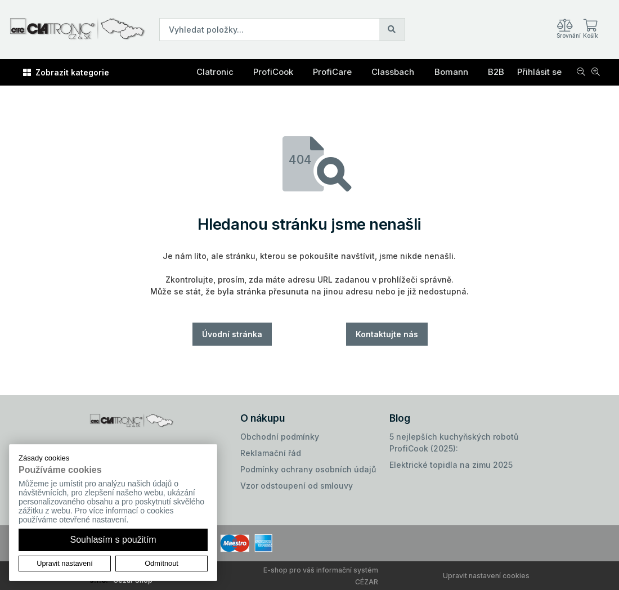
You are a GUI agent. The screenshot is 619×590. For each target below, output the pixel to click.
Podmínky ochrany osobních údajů (308, 469)
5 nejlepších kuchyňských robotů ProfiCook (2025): (453, 442)
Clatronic (215, 71)
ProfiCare (332, 71)
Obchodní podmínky (279, 436)
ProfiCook (273, 71)
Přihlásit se (539, 71)
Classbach (392, 71)
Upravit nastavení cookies (486, 575)
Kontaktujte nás (387, 334)
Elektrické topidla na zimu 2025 (451, 465)
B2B (496, 71)
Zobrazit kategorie (66, 72)
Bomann (451, 71)
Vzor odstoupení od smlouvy (296, 485)
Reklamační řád (270, 453)
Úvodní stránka (232, 334)
